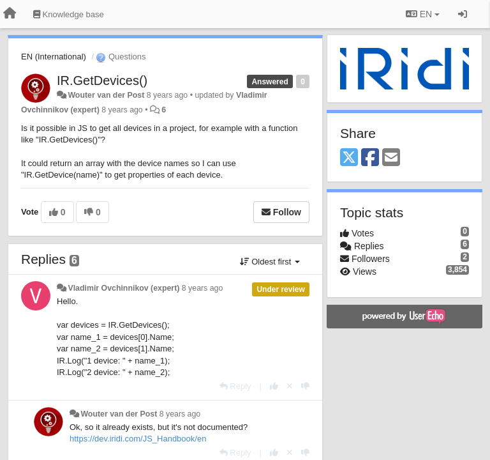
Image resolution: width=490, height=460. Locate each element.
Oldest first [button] (270, 261)
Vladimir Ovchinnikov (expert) (123, 288)
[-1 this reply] (305, 386)
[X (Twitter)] (349, 158)
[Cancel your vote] (289, 386)
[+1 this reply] (274, 386)
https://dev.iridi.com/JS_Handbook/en (138, 438)
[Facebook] (370, 158)
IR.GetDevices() (102, 80)
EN (423, 14)
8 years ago (202, 288)
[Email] (391, 158)
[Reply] (235, 386)
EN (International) (53, 56)
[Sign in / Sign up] (462, 14)
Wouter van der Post (106, 95)
